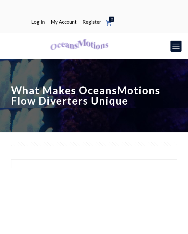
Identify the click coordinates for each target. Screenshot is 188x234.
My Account (64, 22)
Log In (38, 22)
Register (91, 22)
